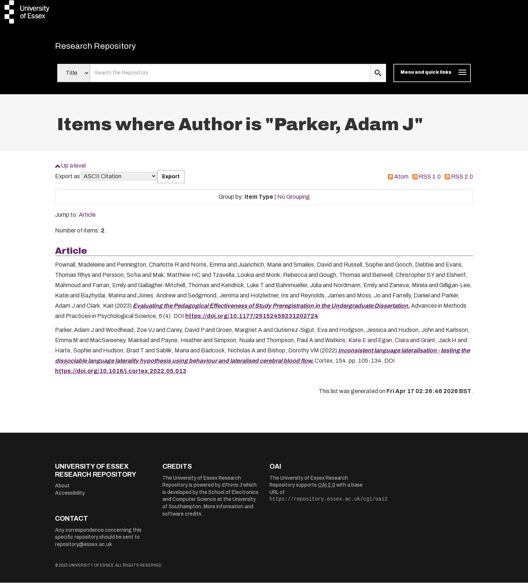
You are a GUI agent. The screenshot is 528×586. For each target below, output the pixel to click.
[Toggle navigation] (432, 76)
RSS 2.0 (462, 180)
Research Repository (106, 48)
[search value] (230, 76)
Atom (401, 180)
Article (87, 218)
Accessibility (70, 496)
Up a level (73, 169)
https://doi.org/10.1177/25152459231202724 (251, 319)
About (62, 489)
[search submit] (378, 76)
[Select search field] (73, 76)
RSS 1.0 (430, 180)
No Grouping (293, 200)
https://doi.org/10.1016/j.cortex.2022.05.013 (120, 374)
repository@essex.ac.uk (83, 547)
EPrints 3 (231, 488)
